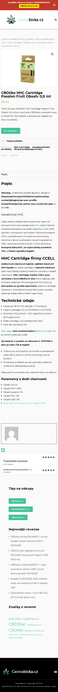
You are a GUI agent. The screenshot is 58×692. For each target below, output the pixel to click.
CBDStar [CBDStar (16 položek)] (17, 624)
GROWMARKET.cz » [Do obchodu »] (20, 509)
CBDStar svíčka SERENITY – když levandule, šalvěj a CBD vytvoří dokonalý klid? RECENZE (28, 569)
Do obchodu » (11, 131)
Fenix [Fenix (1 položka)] (17, 635)
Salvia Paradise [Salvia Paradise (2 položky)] (16, 637)
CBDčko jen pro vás (29, 4)
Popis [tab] (4, 174)
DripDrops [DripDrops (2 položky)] (39, 631)
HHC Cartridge (14, 42)
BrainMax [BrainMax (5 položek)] (15, 619)
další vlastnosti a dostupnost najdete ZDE (24, 403)
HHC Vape (6, 331)
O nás (32, 686)
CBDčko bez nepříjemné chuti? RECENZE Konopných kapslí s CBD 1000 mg (29, 555)
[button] (52, 54)
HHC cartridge (44, 331)
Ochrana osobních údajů (46, 686)
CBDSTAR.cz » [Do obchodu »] (18, 517)
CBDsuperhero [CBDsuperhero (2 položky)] (34, 625)
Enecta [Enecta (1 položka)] (11, 635)
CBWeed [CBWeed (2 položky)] (28, 631)
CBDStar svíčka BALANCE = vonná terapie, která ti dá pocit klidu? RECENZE (29, 541)
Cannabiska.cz (21, 683)
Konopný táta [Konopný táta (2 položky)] (27, 634)
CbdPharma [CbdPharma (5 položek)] (31, 619)
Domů (4, 39)
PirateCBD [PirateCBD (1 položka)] (38, 635)
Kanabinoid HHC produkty (21, 39)
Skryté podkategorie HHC (28, 149)
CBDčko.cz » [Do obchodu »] (17, 501)
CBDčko (14, 155)
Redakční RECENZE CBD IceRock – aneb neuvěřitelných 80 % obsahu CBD (30, 583)
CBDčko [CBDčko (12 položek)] (16, 630)
